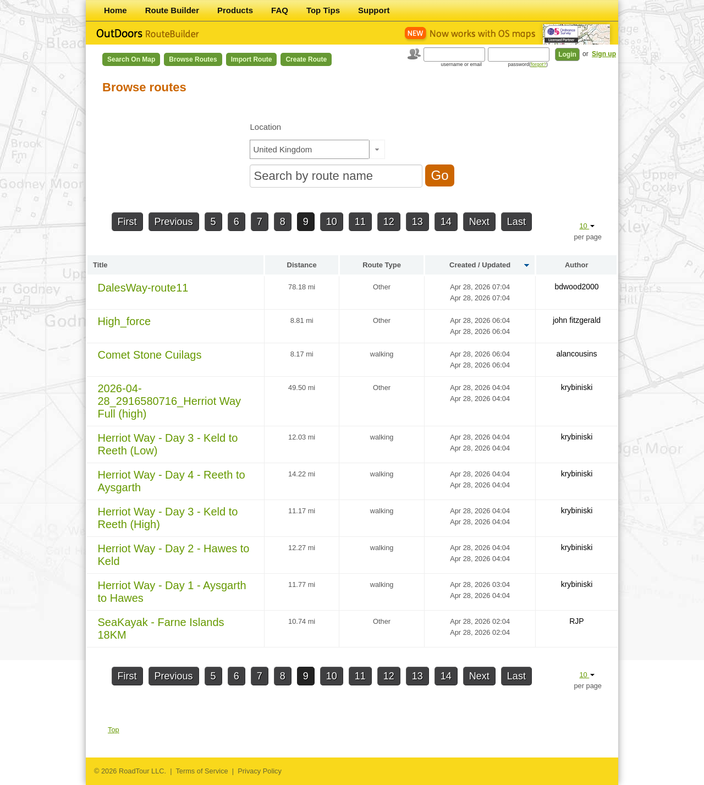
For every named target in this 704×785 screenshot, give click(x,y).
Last (516, 221)
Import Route (251, 59)
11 (360, 221)
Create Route (306, 59)
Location (265, 126)
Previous (174, 221)
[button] (377, 149)
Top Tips (323, 10)
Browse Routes (193, 59)
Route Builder (172, 10)
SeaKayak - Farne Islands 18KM (161, 628)
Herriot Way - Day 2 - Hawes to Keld (174, 554)
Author (576, 265)
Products (235, 10)
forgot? (538, 64)
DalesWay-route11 (143, 288)
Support (374, 10)
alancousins (577, 353)
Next (479, 221)
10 (331, 221)
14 (446, 221)
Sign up (604, 54)
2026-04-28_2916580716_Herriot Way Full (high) (169, 401)
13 (417, 221)
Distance (302, 265)
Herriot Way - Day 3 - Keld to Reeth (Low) (168, 444)
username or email (461, 64)
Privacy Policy (260, 771)
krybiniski (577, 387)
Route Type (381, 265)
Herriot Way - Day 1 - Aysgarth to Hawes (172, 591)
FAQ (279, 10)
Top (113, 730)
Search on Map (131, 59)
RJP (576, 621)
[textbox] (310, 149)
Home (115, 10)
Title (100, 265)
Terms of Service (201, 771)
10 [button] (587, 226)
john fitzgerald (577, 320)
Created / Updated (479, 265)
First (127, 221)
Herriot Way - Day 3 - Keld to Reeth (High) (168, 518)
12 (388, 221)
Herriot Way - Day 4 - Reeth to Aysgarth (171, 481)
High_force (124, 321)
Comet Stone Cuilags (150, 355)
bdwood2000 (576, 286)
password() (528, 64)
